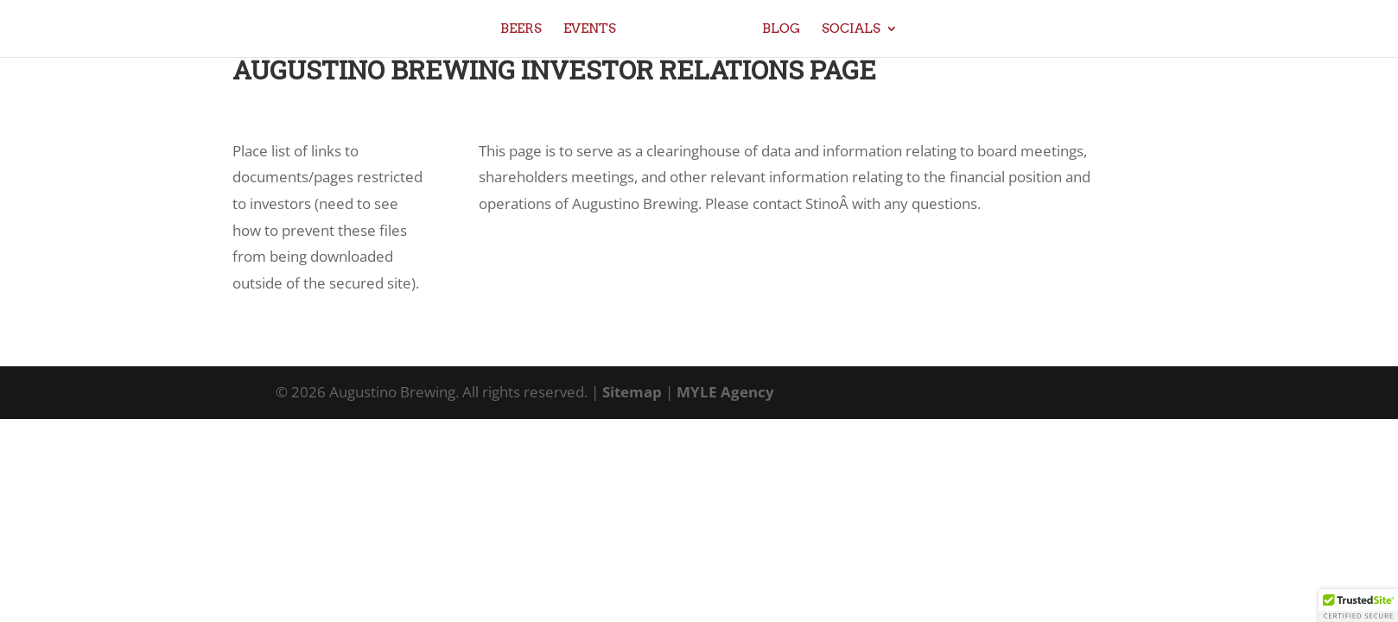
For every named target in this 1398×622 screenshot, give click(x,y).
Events (589, 29)
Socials (851, 29)
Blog (781, 29)
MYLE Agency (725, 392)
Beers (521, 29)
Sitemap (632, 392)
